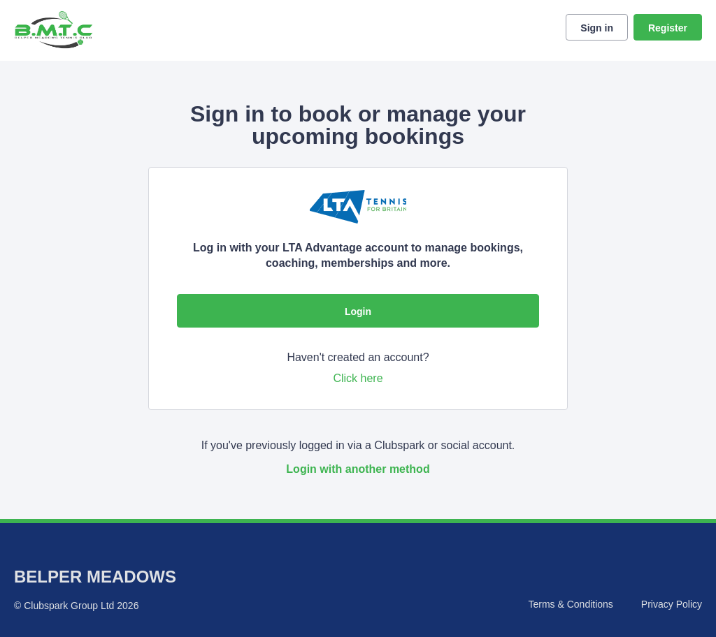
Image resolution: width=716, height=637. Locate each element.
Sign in (596, 28)
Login (358, 311)
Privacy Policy (671, 604)
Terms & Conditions (570, 604)
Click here (357, 378)
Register (667, 28)
